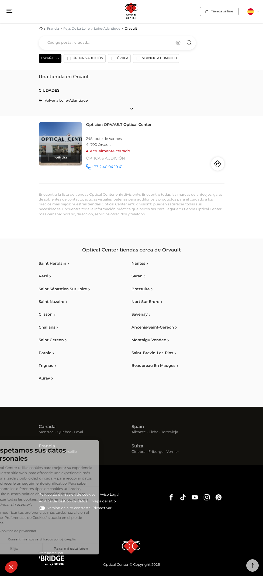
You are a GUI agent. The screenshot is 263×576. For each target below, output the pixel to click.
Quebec (64, 432)
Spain (138, 427)
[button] (11, 566)
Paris (54, 451)
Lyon (43, 451)
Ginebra (139, 451)
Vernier (173, 451)
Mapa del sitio (103, 501)
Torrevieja (169, 432)
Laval (78, 432)
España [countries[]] (47, 58)
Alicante (139, 432)
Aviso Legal (109, 495)
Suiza (137, 446)
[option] (85, 59)
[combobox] (117, 43)
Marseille (69, 451)
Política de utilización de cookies (67, 495)
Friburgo (156, 451)
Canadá (47, 427)
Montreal (46, 432)
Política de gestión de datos (63, 502)
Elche (153, 432)
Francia (47, 446)
